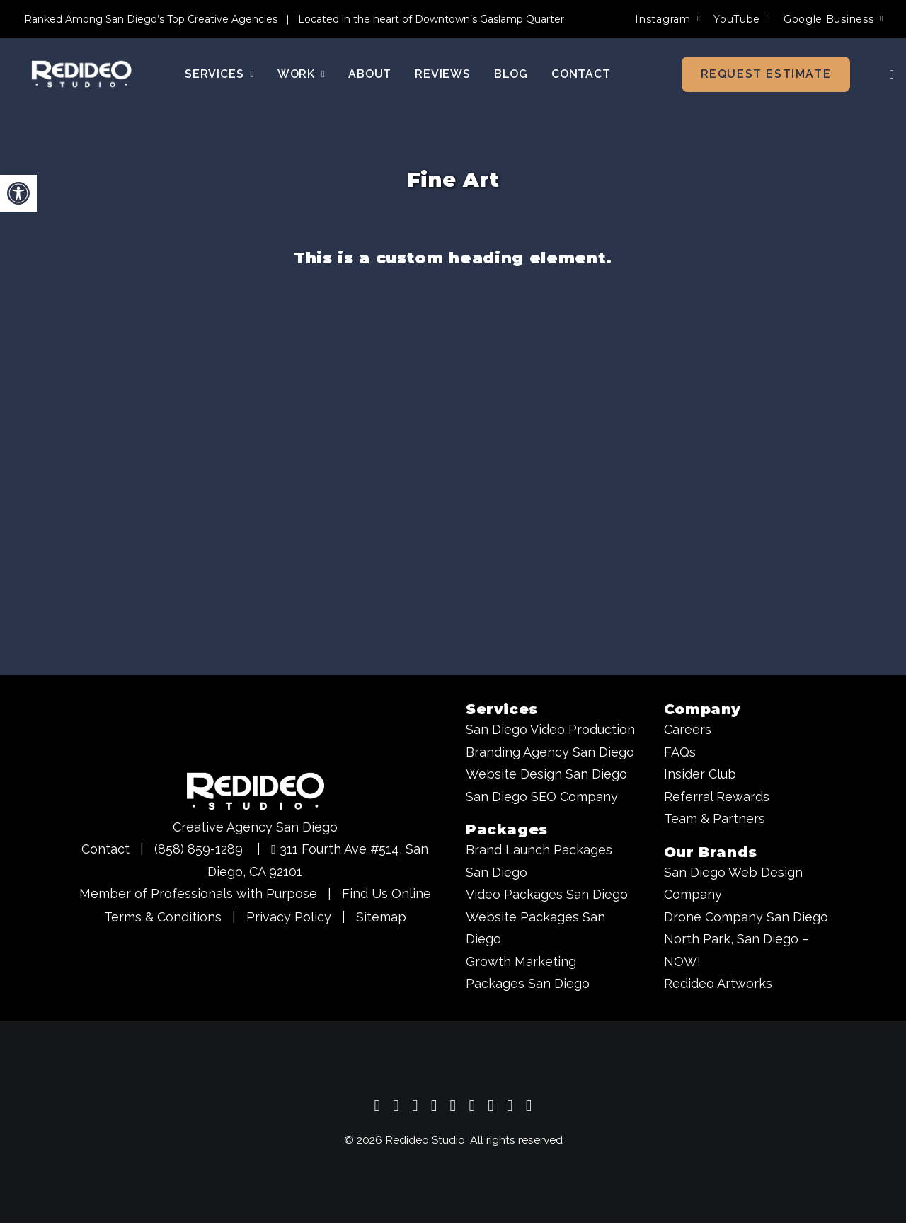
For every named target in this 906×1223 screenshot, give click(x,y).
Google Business (833, 19)
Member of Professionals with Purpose (198, 893)
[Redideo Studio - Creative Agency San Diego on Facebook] (434, 1107)
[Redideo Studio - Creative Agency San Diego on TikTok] (529, 1107)
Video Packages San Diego (547, 894)
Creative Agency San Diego (255, 827)
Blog (511, 74)
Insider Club (700, 773)
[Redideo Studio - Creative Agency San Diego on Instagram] (415, 1107)
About (369, 74)
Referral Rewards (716, 796)
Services (219, 74)
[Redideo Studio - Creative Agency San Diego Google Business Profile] (377, 1107)
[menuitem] (667, 19)
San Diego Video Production (550, 729)
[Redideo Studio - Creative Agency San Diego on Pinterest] (491, 1107)
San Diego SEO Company (542, 796)
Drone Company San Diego (746, 916)
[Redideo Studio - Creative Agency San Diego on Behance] (510, 1107)
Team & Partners (714, 818)
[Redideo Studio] (77, 75)
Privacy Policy (288, 916)
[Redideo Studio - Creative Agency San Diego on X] (453, 1107)
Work (301, 74)
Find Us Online (386, 893)
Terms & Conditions (163, 916)
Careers (687, 729)
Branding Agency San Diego (550, 752)
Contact (581, 74)
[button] (888, 75)
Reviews (443, 74)
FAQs (680, 752)
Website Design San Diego (546, 773)
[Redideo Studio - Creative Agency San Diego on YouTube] (396, 1107)
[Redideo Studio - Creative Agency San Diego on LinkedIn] (472, 1107)
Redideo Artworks (718, 983)
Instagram (667, 19)
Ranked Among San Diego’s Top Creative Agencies (150, 19)
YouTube (741, 19)
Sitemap (381, 916)
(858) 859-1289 (198, 849)
